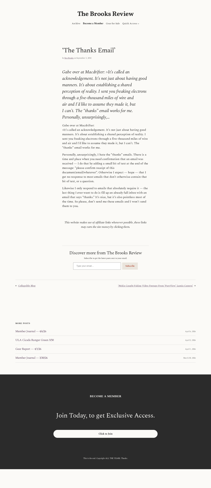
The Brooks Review (105, 14)
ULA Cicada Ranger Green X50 (34, 340)
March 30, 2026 (189, 358)
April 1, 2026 (190, 349)
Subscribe (130, 266)
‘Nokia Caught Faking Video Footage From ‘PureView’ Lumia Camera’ (155, 286)
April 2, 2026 (190, 340)
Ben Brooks (69, 58)
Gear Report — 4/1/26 (28, 349)
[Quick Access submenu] (138, 23)
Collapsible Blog (27, 286)
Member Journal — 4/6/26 (30, 331)
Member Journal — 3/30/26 (31, 358)
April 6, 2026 (190, 331)
